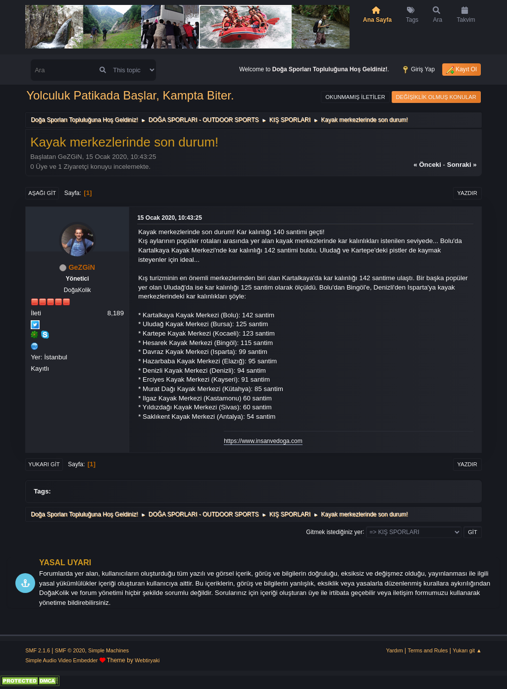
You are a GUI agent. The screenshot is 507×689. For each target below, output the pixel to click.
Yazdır (467, 193)
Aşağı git (42, 193)
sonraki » (462, 164)
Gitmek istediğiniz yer (334, 531)
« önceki (427, 164)
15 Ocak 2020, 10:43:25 (169, 217)
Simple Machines (108, 650)
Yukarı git (43, 464)
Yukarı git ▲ (467, 650)
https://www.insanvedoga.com (263, 441)
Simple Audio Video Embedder (61, 660)
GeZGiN (81, 267)
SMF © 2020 (70, 650)
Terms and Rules (428, 650)
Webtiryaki (147, 660)
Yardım (394, 650)
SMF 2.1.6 (37, 650)
